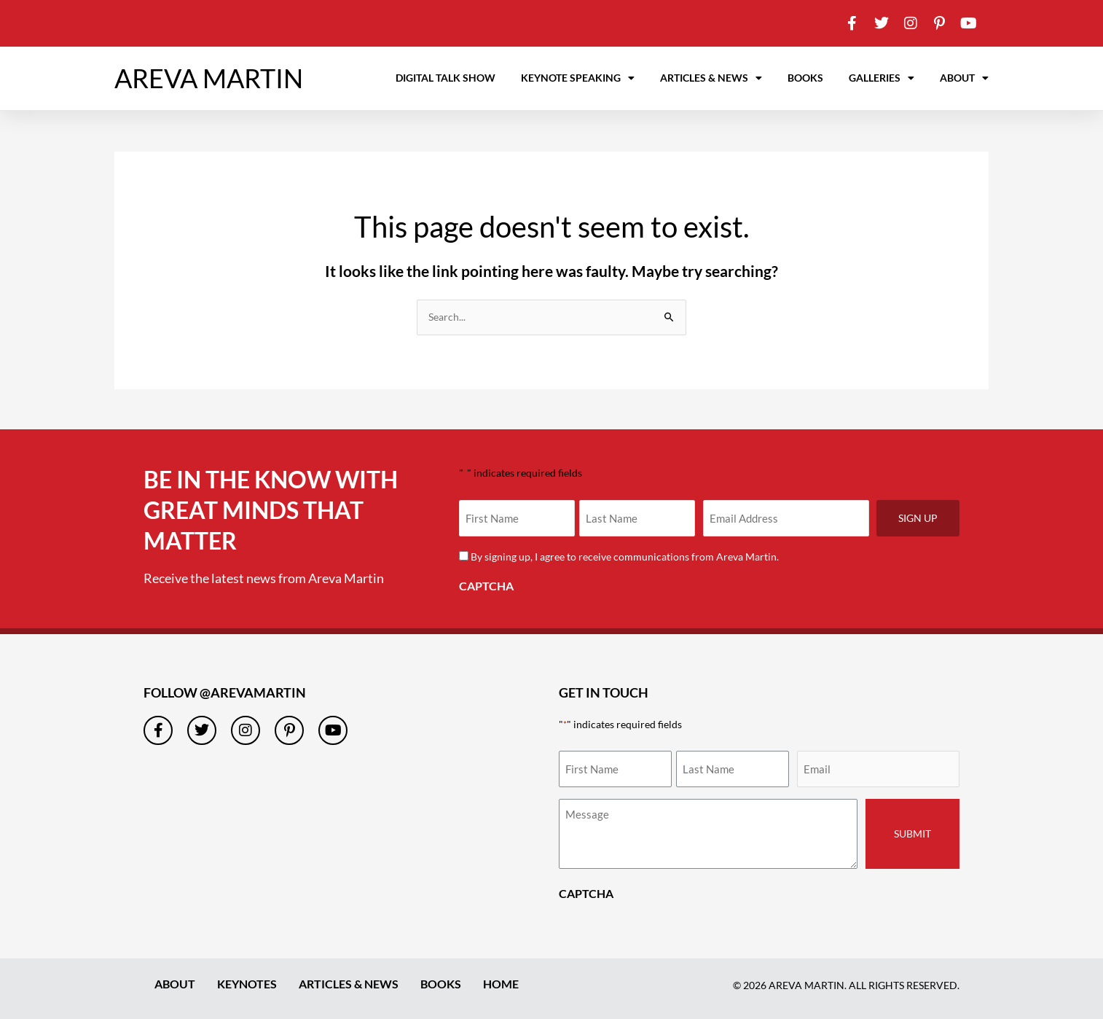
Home (501, 984)
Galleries (881, 78)
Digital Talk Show (445, 77)
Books (805, 77)
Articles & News (711, 78)
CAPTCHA (486, 586)
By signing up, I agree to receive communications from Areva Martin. (627, 556)
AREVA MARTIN (208, 78)
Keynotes (247, 984)
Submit (912, 833)
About (964, 78)
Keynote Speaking (578, 78)
